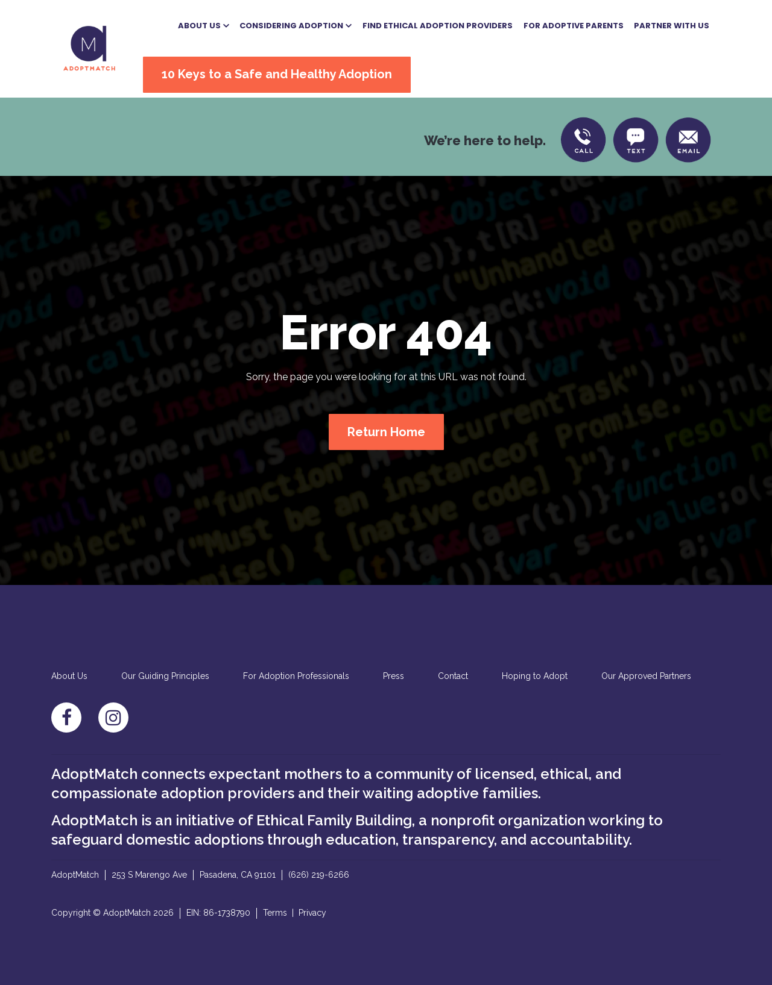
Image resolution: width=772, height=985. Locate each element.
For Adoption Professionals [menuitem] (296, 676)
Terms (275, 913)
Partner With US (671, 25)
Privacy (312, 913)
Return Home (386, 432)
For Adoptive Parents (574, 25)
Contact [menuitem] (453, 676)
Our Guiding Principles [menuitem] (165, 676)
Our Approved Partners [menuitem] (646, 676)
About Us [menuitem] (69, 676)
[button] (203, 26)
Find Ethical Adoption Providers (437, 25)
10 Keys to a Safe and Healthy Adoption (277, 74)
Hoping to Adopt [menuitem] (535, 676)
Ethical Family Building (334, 820)
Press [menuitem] (393, 676)
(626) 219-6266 (318, 875)
